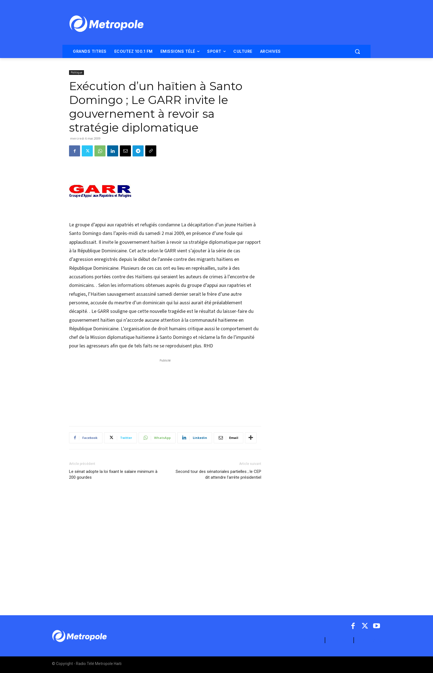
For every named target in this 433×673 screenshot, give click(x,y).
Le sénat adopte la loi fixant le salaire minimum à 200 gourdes (113, 474)
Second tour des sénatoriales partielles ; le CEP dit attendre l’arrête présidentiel (218, 474)
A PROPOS (310, 640)
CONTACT (339, 640)
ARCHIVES (368, 640)
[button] (357, 51)
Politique (76, 72)
